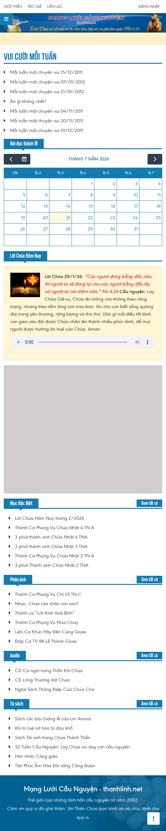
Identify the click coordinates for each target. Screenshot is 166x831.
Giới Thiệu (13, 6)
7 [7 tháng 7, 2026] (69, 195)
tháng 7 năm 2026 (88, 159)
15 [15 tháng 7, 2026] (91, 206)
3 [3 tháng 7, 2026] (136, 183)
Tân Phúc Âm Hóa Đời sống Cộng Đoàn (55, 765)
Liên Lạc (55, 6)
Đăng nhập (149, 6)
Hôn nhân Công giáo (36, 756)
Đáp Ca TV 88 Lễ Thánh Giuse (46, 641)
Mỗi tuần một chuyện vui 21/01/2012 (47, 91)
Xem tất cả (149, 503)
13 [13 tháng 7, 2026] (46, 206)
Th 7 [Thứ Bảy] (151, 173)
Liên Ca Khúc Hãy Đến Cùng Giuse (50, 632)
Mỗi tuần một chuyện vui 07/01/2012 (47, 82)
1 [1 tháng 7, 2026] (92, 183)
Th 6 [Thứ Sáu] (128, 173)
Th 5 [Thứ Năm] (106, 173)
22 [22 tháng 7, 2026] (90, 217)
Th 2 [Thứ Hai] (38, 173)
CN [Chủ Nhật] (15, 173)
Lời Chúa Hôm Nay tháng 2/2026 (49, 518)
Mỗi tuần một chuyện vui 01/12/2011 (46, 130)
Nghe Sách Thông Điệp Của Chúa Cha (54, 689)
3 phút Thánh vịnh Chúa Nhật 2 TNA (51, 565)
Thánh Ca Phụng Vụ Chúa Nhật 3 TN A (54, 556)
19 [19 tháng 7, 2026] (23, 217)
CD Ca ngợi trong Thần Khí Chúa (49, 670)
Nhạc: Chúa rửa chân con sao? (46, 603)
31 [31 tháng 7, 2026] (136, 229)
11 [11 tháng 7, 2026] (159, 195)
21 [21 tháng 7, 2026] (68, 217)
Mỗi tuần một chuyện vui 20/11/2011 (46, 121)
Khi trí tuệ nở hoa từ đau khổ (44, 728)
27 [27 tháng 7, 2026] (45, 229)
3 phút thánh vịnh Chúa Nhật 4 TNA (51, 537)
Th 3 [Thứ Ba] (60, 173)
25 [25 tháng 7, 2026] (158, 217)
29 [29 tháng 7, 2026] (90, 229)
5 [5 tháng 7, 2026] (24, 195)
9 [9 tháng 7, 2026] (114, 195)
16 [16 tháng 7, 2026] (113, 206)
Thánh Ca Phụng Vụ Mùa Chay (46, 622)
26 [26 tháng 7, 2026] (22, 229)
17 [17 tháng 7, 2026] (136, 206)
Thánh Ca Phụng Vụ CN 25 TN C (48, 594)
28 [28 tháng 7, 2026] (67, 229)
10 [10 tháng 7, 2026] (135, 195)
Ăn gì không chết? (28, 101)
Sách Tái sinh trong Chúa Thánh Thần (52, 737)
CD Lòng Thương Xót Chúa (42, 680)
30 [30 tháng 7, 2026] (112, 229)
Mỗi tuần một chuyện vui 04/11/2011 (46, 111)
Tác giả (35, 6)
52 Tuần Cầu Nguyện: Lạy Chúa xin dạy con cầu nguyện (72, 747)
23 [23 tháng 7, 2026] (112, 217)
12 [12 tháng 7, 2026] (23, 206)
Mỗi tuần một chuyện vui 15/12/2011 (46, 72)
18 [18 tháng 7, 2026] (159, 206)
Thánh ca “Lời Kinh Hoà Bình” (45, 613)
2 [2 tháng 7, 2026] (114, 183)
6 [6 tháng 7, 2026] (46, 195)
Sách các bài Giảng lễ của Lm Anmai (53, 719)
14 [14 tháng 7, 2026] (68, 206)
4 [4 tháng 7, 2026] (159, 183)
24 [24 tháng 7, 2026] (135, 217)
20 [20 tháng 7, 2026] (45, 217)
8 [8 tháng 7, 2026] (91, 195)
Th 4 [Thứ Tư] (83, 173)
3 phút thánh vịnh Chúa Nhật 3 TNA (51, 546)
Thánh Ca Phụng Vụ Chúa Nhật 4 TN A (54, 527)
